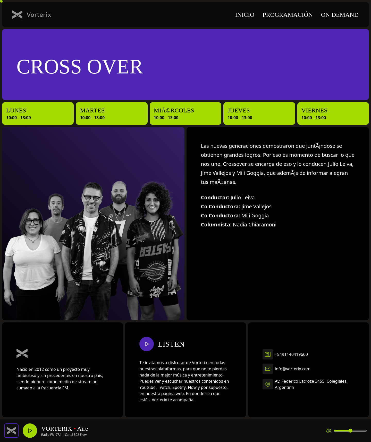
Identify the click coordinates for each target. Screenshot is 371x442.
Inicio (245, 14)
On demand (340, 14)
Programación (288, 14)
